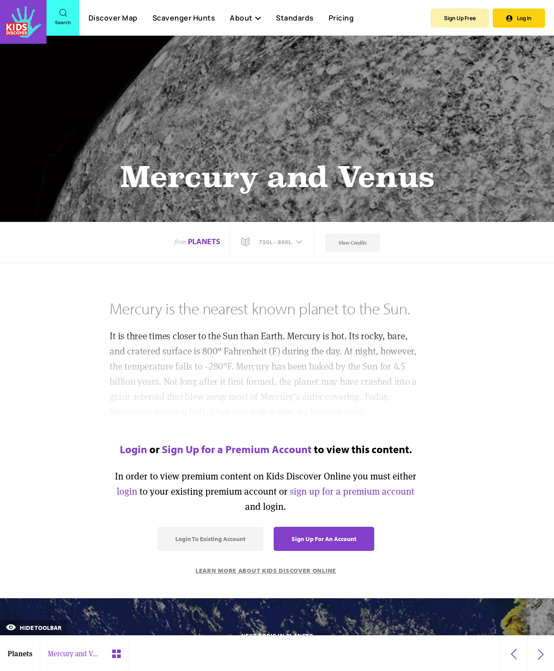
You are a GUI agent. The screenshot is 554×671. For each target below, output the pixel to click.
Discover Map (113, 18)
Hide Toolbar (33, 628)
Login (133, 449)
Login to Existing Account (210, 539)
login (127, 491)
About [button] (245, 18)
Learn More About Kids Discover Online (265, 571)
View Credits (352, 242)
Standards (295, 18)
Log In (519, 18)
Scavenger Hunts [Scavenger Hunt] (183, 18)
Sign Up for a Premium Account (237, 449)
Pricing (341, 18)
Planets (204, 241)
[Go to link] (23, 22)
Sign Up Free (460, 18)
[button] (272, 242)
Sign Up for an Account (324, 539)
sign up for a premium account (352, 491)
